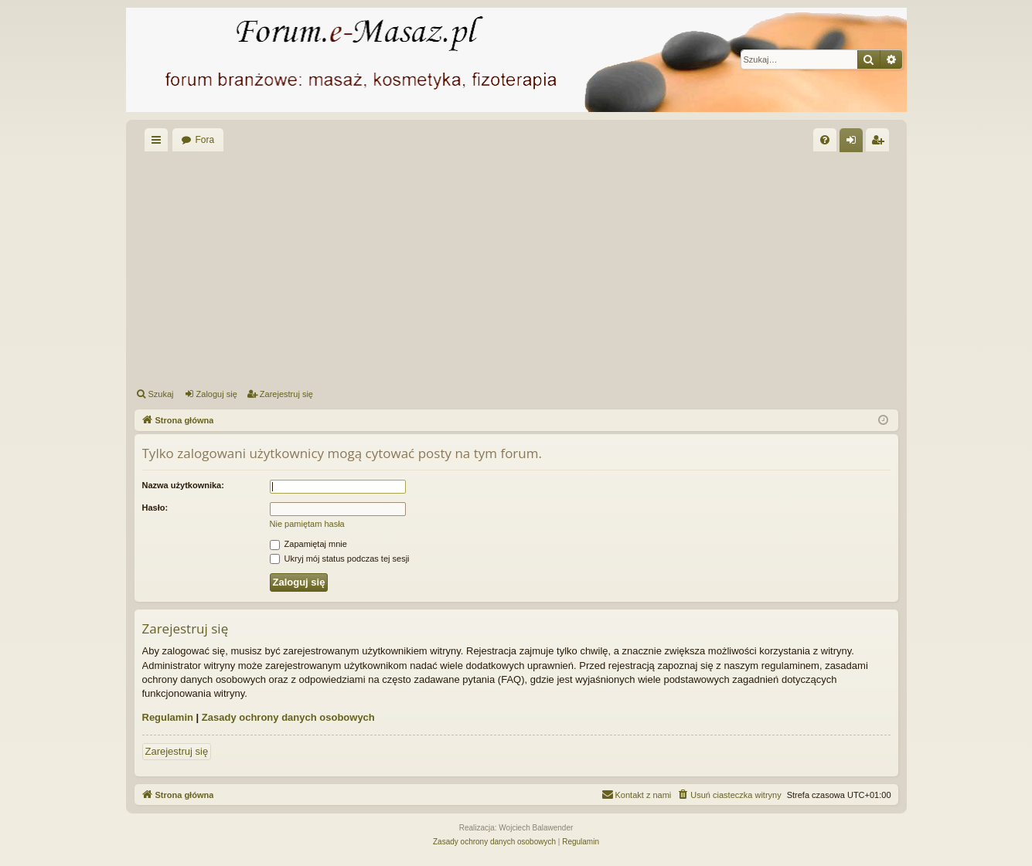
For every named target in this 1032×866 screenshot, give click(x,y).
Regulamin (167, 717)
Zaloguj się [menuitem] (854, 142)
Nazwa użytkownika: (183, 485)
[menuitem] (824, 139)
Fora (205, 139)
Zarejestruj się (286, 394)
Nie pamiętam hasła (307, 523)
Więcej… (159, 142)
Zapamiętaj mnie (308, 543)
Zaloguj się (216, 394)
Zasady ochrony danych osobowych (288, 717)
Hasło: (155, 507)
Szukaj (161, 394)
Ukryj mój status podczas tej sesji (340, 558)
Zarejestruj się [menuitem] (880, 142)
